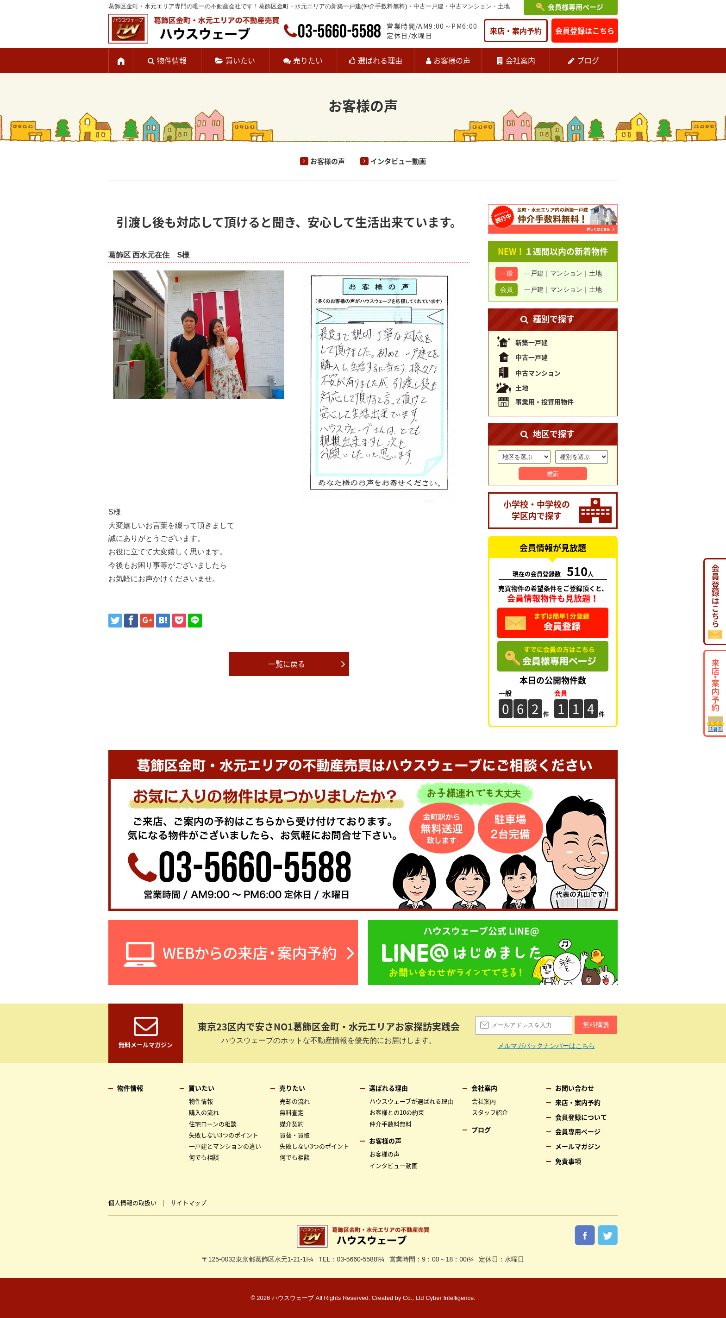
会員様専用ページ (575, 7)
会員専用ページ (578, 1131)
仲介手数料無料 (390, 1123)
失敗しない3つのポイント (223, 1134)
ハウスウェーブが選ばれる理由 (411, 1101)
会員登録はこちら (584, 30)
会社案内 (520, 60)
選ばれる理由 (380, 60)
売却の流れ (295, 1101)
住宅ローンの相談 (213, 1123)
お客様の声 (451, 60)
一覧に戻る (286, 663)
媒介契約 (292, 1123)
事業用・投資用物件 (544, 401)
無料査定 (292, 1112)
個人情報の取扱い (132, 1202)
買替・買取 (295, 1134)
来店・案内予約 (516, 30)
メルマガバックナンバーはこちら (546, 1045)
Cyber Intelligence (450, 1297)
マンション (566, 273)
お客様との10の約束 (396, 1112)
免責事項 (568, 1161)
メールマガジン (578, 1146)
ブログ (588, 60)
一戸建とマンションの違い (225, 1146)
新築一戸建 (531, 342)
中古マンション (538, 372)
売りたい (308, 60)
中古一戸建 (531, 357)
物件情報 (172, 60)
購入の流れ (204, 1112)
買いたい (240, 60)
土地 (595, 273)
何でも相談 (204, 1157)
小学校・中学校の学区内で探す (536, 510)
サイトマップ (188, 1202)
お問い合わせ (574, 1087)
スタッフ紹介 (490, 1112)
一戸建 (534, 273)
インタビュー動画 (398, 161)
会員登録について (581, 1117)
